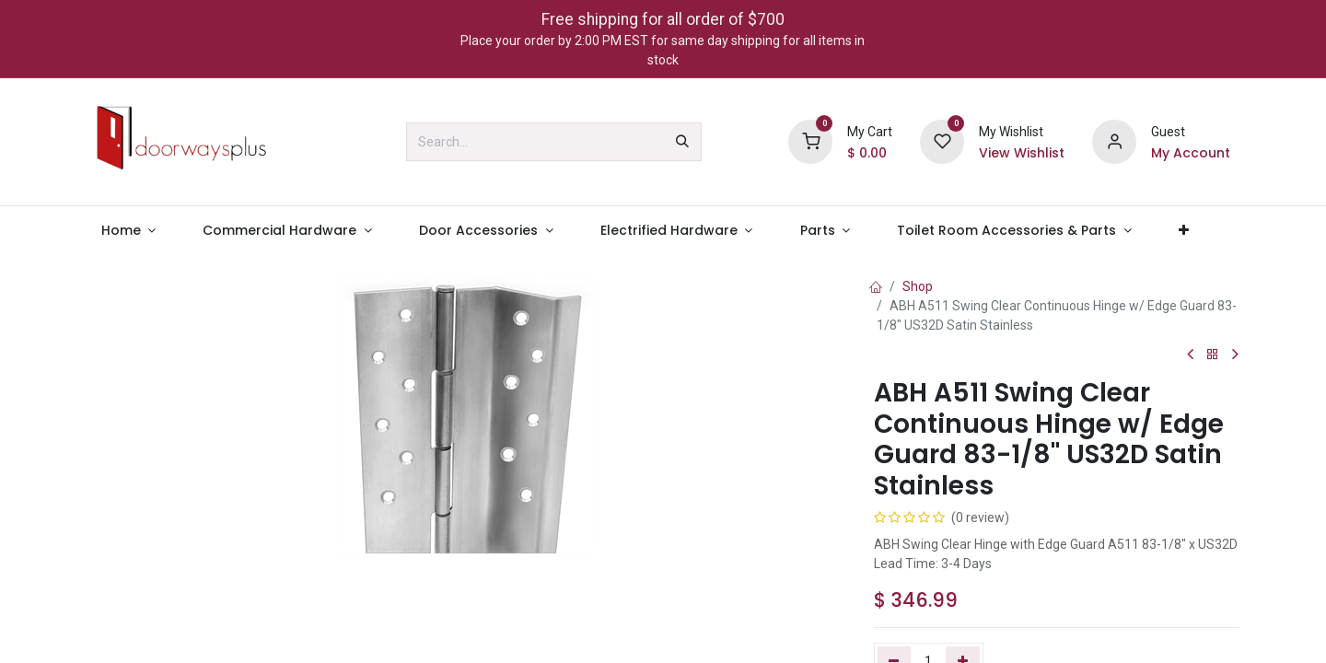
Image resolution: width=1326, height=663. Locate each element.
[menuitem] (128, 230)
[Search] (682, 141)
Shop (917, 286)
